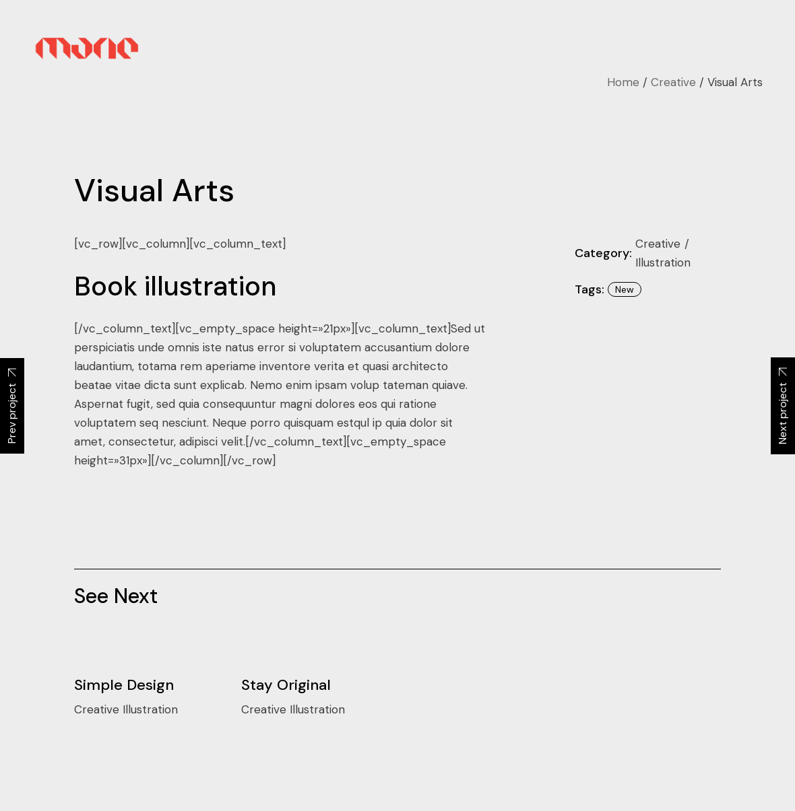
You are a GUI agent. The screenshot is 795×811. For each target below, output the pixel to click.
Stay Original (286, 685)
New (624, 289)
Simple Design (124, 685)
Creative (659, 243)
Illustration (663, 262)
